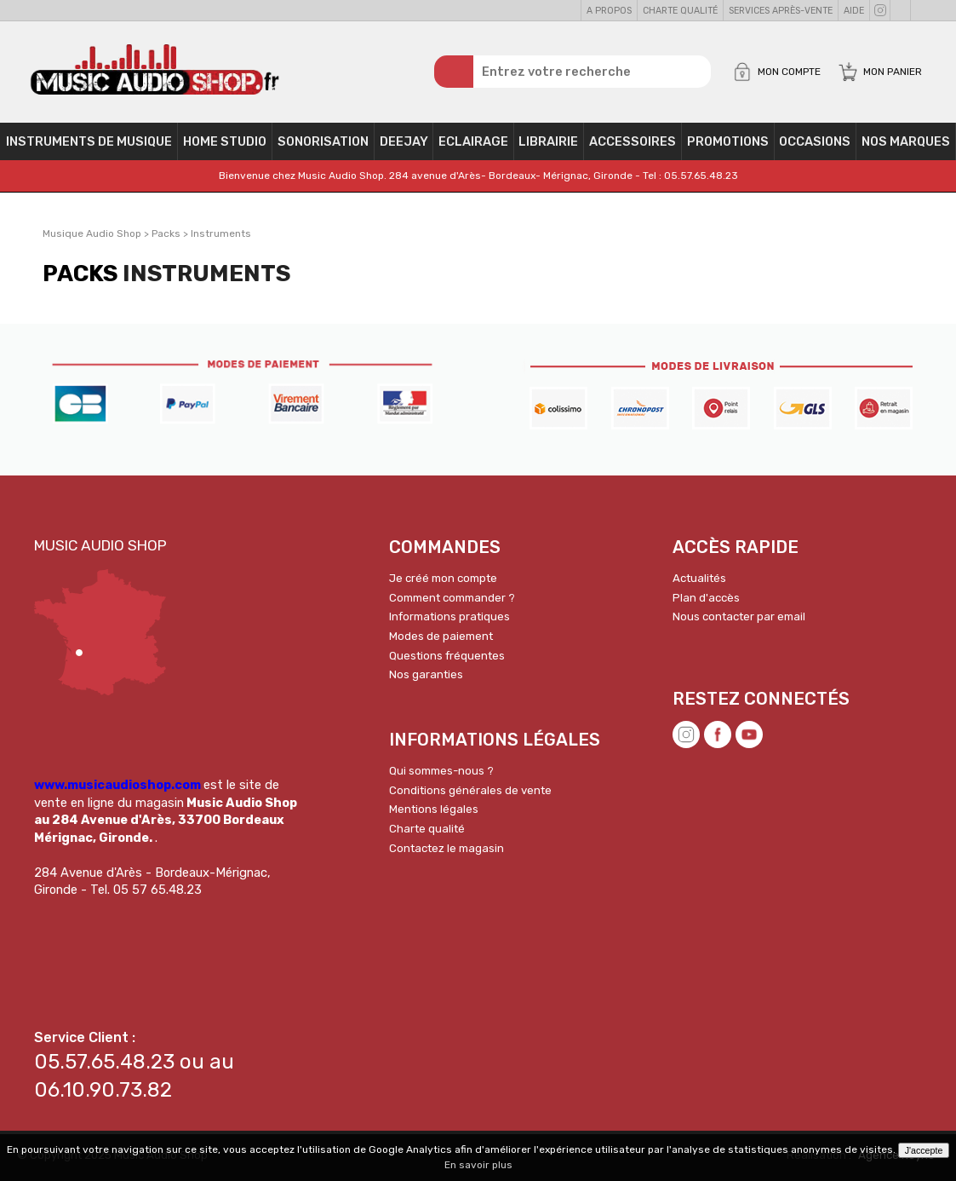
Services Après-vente (781, 10)
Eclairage (473, 141)
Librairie (548, 141)
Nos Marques (906, 141)
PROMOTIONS (728, 141)
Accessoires (632, 141)
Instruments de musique (89, 141)
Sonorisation (323, 141)
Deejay (404, 141)
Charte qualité (680, 10)
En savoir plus (478, 1165)
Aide (854, 10)
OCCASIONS (814, 141)
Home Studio (224, 141)
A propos (609, 10)
